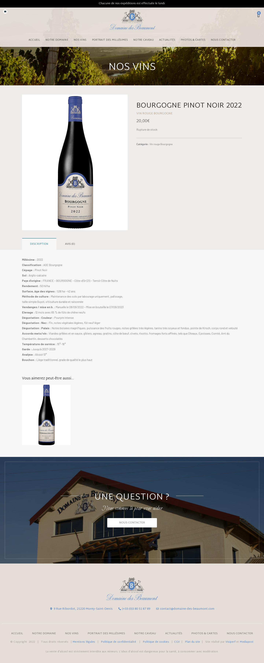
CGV (177, 642)
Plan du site (192, 642)
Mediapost (247, 642)
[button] (132, 522)
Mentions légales (84, 642)
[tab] (39, 244)
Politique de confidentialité (119, 642)
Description (39, 244)
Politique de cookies (156, 642)
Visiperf (230, 642)
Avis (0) (70, 244)
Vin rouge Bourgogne (161, 144)
